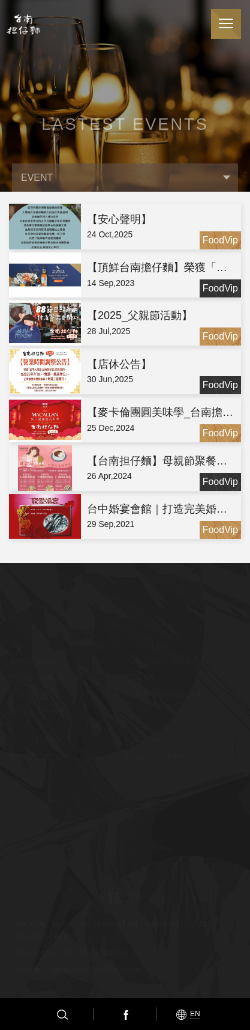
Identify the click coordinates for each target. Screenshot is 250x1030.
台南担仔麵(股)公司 (22, 24)
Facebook (125, 1014)
